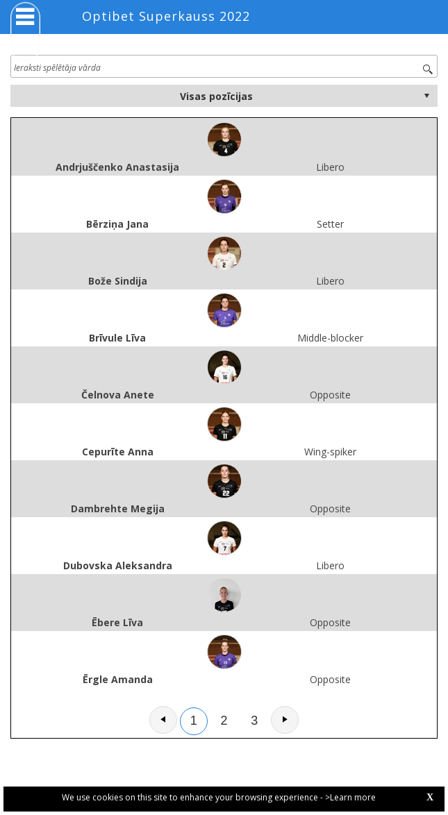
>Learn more (350, 797)
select (426, 96)
